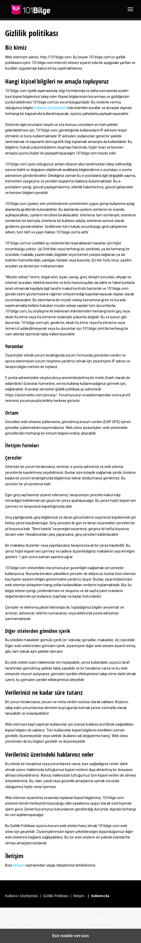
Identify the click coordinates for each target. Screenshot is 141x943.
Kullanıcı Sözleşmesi (50, 108)
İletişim (19, 865)
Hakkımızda (100, 895)
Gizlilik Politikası (55, 896)
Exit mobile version (70, 935)
